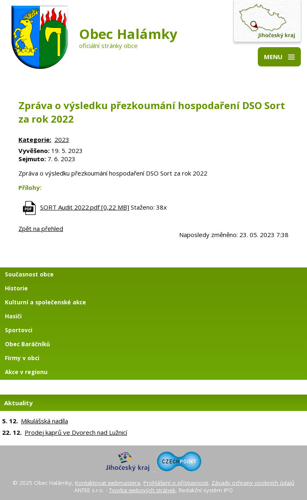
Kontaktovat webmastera (107, 482)
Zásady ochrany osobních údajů (252, 482)
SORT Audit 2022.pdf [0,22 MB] (84, 207)
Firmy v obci (22, 358)
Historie (16, 288)
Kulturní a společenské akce (45, 302)
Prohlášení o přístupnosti (175, 482)
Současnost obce (29, 274)
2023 (62, 139)
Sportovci (18, 330)
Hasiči (13, 316)
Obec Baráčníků (27, 344)
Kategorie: (34, 139)
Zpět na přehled (40, 228)
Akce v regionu (26, 372)
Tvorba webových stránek (142, 490)
